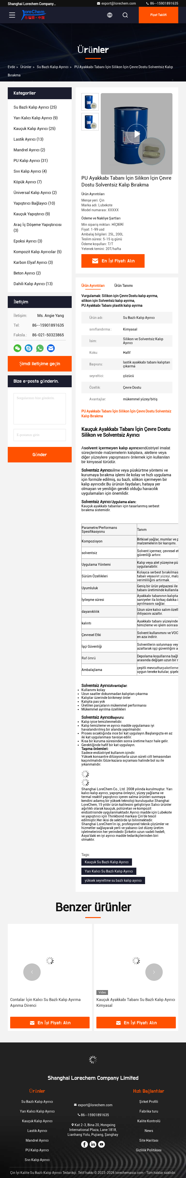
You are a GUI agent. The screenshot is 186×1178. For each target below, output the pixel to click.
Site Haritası (148, 1140)
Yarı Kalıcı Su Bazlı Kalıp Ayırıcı (109, 871)
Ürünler (25, 67)
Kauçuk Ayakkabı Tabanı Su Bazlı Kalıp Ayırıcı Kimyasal (135, 1002)
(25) (35, 107)
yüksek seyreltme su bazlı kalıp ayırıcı (113, 880)
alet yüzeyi (162, 576)
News (149, 1131)
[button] (32, 972)
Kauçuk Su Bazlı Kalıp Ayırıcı (107, 862)
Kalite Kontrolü (148, 1121)
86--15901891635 (162, 3)
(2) (29, 150)
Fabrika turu (149, 1111)
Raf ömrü (89, 658)
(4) (30, 171)
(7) (28, 182)
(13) (28, 139)
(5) (38, 252)
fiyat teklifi (158, 15)
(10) (34, 203)
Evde (11, 67)
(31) (31, 160)
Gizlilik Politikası (149, 1150)
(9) (36, 118)
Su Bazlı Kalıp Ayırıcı (53, 67)
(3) (38, 227)
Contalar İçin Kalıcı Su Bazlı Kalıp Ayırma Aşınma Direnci (45, 1002)
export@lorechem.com (116, 3)
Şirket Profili (148, 1102)
